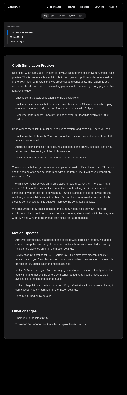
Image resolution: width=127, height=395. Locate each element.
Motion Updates (17, 37)
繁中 (53, 15)
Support (113, 7)
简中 (81, 15)
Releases (84, 7)
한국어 (72, 15)
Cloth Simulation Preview (22, 32)
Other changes (17, 41)
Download (99, 7)
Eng (45, 15)
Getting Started (54, 7)
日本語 (62, 15)
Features (70, 7)
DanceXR (13, 6)
